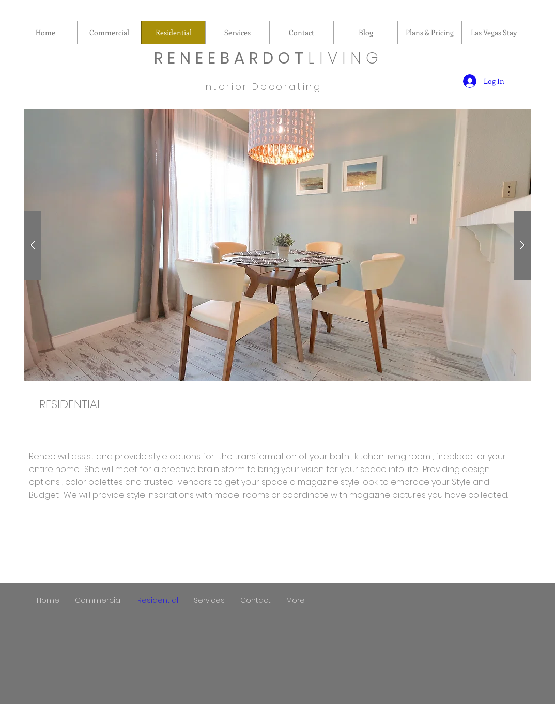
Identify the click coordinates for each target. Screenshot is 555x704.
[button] (277, 245)
